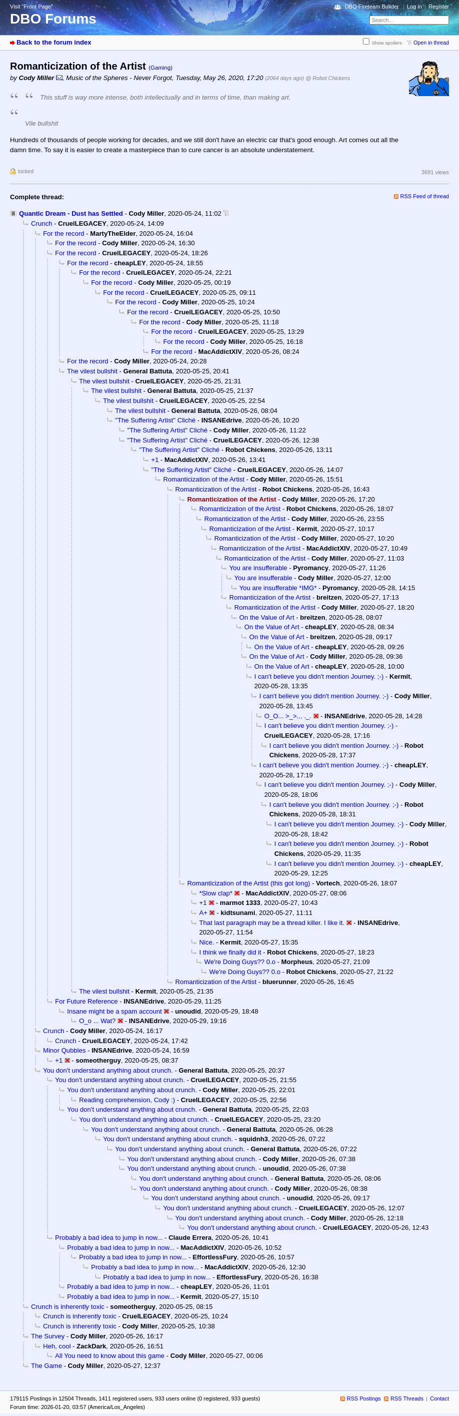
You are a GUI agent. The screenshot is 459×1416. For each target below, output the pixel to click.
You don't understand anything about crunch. (108, 1070)
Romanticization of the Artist (203, 479)
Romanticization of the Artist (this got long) (248, 883)
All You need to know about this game (110, 1355)
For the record (63, 233)
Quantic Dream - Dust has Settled (71, 213)
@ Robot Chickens (328, 78)
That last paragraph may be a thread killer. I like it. (271, 922)
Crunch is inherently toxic (67, 1306)
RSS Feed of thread (424, 196)
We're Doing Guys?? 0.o (239, 962)
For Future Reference (86, 1001)
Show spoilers (387, 43)
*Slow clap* (215, 893)
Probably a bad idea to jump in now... (109, 1237)
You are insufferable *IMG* (278, 588)
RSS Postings (364, 1398)
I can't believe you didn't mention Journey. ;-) (318, 676)
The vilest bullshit (92, 371)
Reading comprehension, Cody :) (127, 1100)
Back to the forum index (54, 42)
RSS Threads (406, 1398)
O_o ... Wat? (97, 1021)
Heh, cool (57, 1346)
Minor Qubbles (64, 1050)
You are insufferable (258, 568)
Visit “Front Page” (31, 7)
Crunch (41, 223)
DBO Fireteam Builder (372, 7)
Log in (414, 7)
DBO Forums (53, 19)
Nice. (206, 942)
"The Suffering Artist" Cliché (155, 420)
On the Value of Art (266, 617)
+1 (155, 459)
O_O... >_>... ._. (287, 716)
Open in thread (431, 43)
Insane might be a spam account (114, 1011)
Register (438, 7)
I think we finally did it (230, 952)
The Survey (48, 1336)
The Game (46, 1365)
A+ (203, 912)
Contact (439, 1398)
